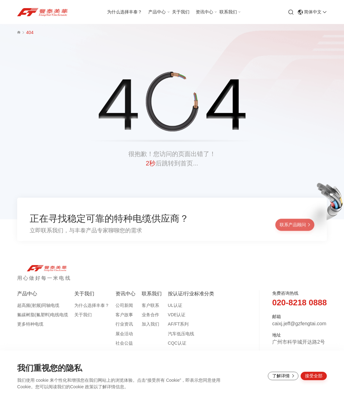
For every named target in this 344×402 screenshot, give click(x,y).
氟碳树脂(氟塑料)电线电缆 (42, 314)
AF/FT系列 (178, 324)
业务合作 (150, 314)
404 (29, 32)
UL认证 (175, 305)
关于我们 (83, 314)
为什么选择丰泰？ (91, 305)
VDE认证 (177, 314)
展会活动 (124, 333)
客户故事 (124, 314)
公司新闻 (124, 305)
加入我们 (150, 324)
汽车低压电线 (181, 333)
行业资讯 (124, 324)
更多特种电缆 (30, 324)
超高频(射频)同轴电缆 (38, 305)
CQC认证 (177, 343)
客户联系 (150, 305)
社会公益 (124, 343)
